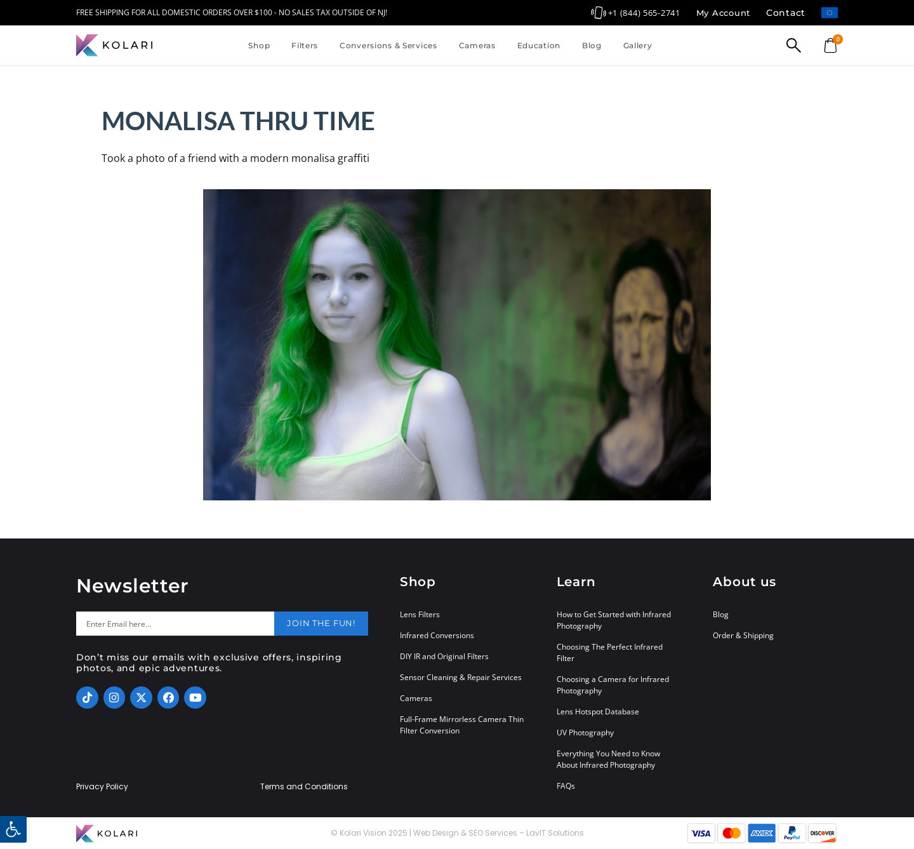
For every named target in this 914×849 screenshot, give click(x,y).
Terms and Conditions (304, 787)
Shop (259, 45)
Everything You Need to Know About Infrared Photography (608, 759)
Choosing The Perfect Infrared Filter (610, 652)
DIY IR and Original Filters (444, 656)
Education (538, 45)
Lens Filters (420, 614)
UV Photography (585, 732)
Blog (592, 45)
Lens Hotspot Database (598, 711)
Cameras (477, 45)
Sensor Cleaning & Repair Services (461, 677)
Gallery (637, 45)
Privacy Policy (102, 787)
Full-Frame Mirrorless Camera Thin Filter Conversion (462, 725)
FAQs (566, 785)
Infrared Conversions (437, 635)
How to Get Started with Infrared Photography (614, 620)
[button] (13, 829)
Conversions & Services (388, 45)
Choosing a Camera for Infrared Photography (613, 685)
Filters (304, 45)
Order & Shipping (743, 635)
